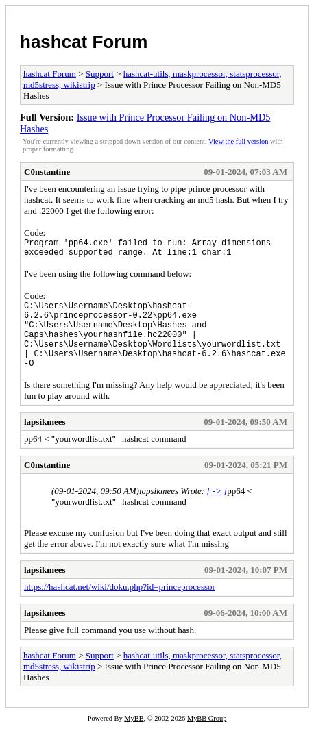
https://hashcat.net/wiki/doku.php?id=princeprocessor (119, 605)
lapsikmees (45, 440)
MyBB (133, 737)
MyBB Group (206, 737)
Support (100, 74)
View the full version (238, 141)
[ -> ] (216, 509)
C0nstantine (47, 171)
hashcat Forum (83, 42)
